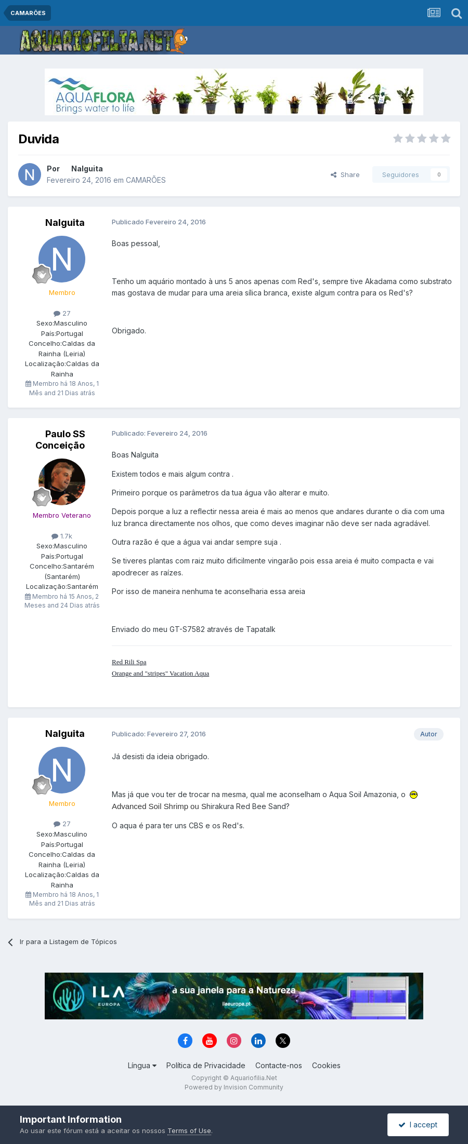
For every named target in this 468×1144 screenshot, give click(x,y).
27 (62, 313)
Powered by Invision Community (234, 1087)
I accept (417, 1124)
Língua (142, 1065)
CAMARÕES (146, 180)
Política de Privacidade (205, 1065)
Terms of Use (189, 1130)
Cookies (326, 1065)
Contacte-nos (278, 1065)
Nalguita (87, 168)
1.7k (61, 536)
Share (345, 174)
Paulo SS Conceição (60, 439)
